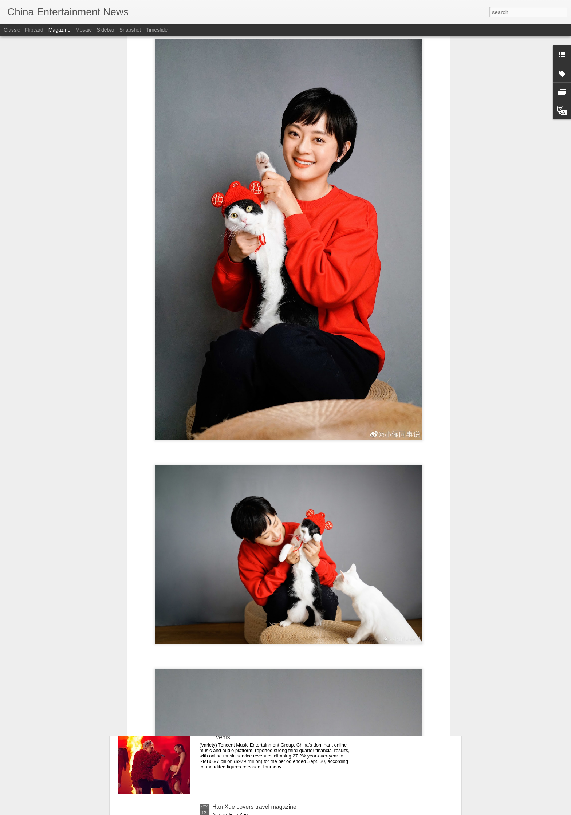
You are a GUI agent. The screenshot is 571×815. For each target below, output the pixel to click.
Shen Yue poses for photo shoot (253, 641)
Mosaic (83, 30)
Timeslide (157, 30)
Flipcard (34, 30)
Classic (12, 30)
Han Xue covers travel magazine (254, 807)
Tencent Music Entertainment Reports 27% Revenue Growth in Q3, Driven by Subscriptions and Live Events (280, 730)
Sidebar (105, 30)
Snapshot (130, 30)
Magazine (59, 30)
